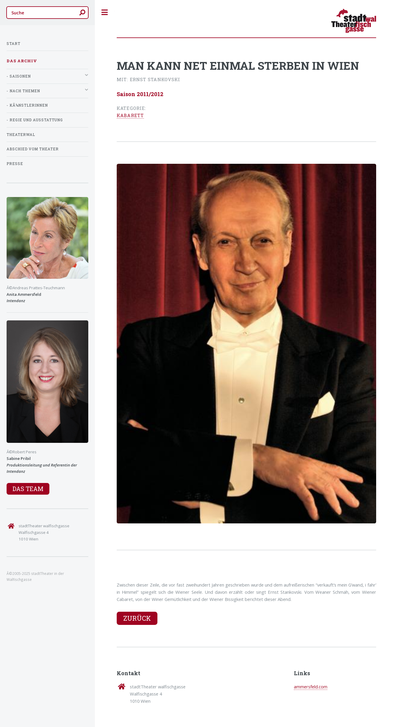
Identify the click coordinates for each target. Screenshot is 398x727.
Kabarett (130, 115)
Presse (15, 163)
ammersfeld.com (310, 687)
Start (13, 43)
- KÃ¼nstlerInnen (27, 105)
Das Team (28, 489)
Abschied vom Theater (33, 149)
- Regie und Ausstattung (35, 120)
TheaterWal (21, 134)
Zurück (137, 618)
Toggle (105, 12)
